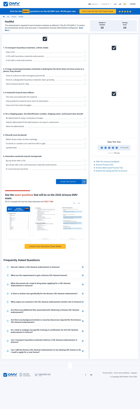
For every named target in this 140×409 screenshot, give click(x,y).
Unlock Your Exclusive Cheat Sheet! (45, 246)
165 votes (117, 153)
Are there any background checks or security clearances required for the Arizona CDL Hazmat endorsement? (43, 321)
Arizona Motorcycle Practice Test (108, 167)
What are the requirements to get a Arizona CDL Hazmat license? (36, 275)
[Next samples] (79, 203)
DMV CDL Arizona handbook (106, 161)
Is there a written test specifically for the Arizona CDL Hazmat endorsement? (42, 293)
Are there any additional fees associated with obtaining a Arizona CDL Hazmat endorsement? (42, 311)
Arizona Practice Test (103, 164)
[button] (71, 181)
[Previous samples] (74, 203)
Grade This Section (68, 181)
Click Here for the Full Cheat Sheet (97, 11)
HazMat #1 (105, 4)
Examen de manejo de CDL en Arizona (110, 170)
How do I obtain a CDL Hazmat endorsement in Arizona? (33, 267)
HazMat (20, 16)
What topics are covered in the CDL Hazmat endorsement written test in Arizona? (44, 302)
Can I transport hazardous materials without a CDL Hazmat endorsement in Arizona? (41, 341)
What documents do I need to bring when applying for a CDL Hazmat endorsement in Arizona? (38, 284)
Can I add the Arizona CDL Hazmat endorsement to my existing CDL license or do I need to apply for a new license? (43, 351)
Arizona (94, 4)
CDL (8, 16)
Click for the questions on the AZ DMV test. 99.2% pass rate (43, 11)
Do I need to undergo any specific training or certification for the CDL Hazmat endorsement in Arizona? (42, 331)
